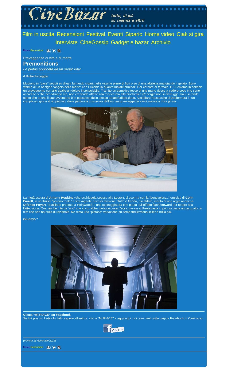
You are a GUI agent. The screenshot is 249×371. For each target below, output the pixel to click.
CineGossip (94, 42)
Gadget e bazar (130, 42)
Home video (159, 34)
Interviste (66, 42)
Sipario (134, 34)
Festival (95, 34)
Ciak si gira (190, 34)
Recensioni (70, 34)
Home (26, 50)
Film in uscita (38, 34)
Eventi (115, 34)
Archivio (161, 42)
